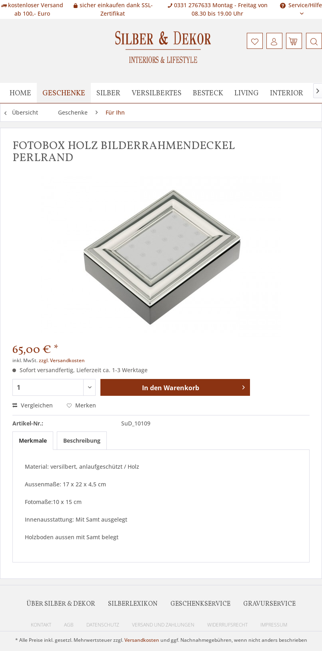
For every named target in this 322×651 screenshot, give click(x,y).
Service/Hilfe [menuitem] (301, 5)
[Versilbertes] (156, 93)
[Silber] (108, 93)
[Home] (20, 93)
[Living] (246, 93)
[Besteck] (208, 93)
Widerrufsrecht (227, 624)
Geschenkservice (200, 604)
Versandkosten (141, 640)
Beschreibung (81, 440)
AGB (69, 624)
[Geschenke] (64, 93)
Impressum (273, 624)
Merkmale (33, 440)
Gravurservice (269, 604)
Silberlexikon (133, 604)
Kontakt (41, 624)
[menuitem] (313, 41)
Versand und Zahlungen (163, 624)
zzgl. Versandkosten (62, 360)
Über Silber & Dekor (60, 604)
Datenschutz (102, 624)
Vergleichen (32, 405)
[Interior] (286, 93)
